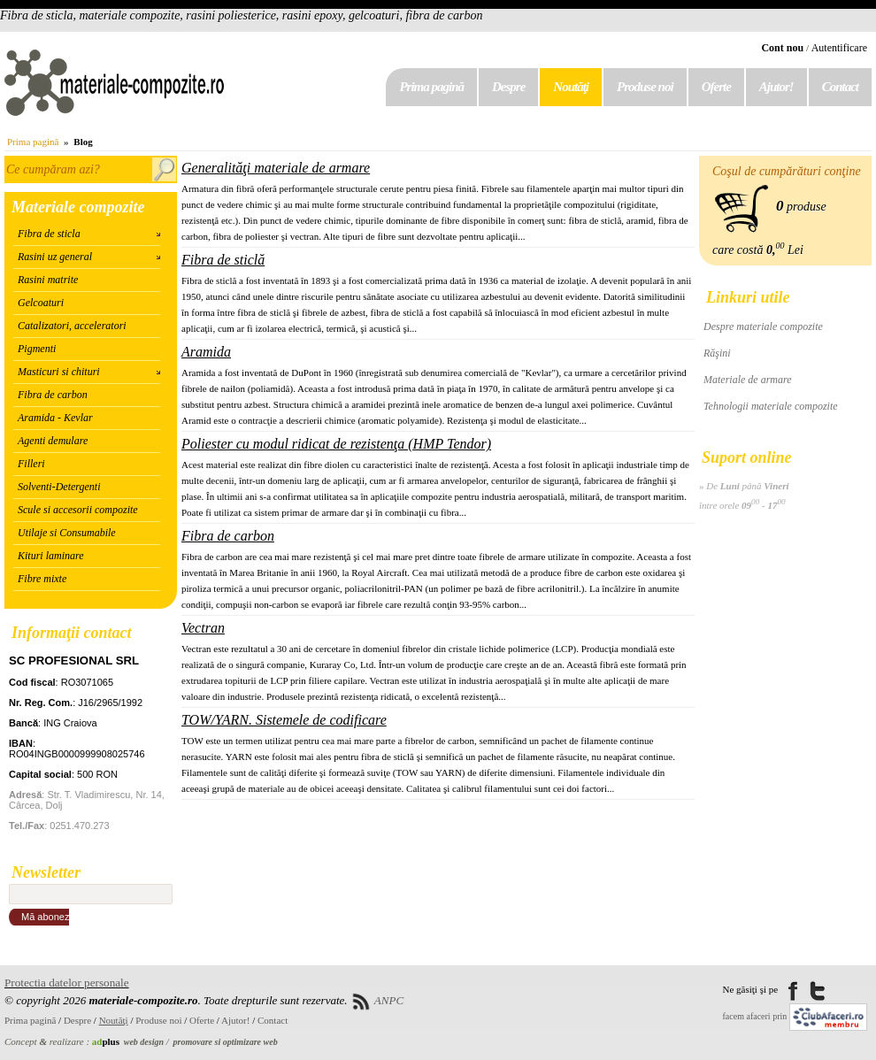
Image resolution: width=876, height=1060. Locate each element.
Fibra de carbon (53, 394)
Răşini (717, 353)
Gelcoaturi (41, 302)
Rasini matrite (48, 279)
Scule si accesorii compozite (78, 509)
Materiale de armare (747, 379)
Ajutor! (776, 87)
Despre (508, 87)
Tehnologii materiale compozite (770, 406)
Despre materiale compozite (763, 326)
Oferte (716, 87)
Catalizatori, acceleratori (72, 325)
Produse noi (645, 87)
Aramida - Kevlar (55, 417)
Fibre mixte (42, 578)
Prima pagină (431, 87)
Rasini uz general (55, 256)
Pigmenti (37, 348)
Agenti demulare (53, 440)
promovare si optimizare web (225, 1042)
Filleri (31, 463)
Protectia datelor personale (66, 982)
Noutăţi (570, 87)
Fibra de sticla (49, 233)
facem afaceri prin (755, 1016)
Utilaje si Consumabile (67, 532)
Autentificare (839, 48)
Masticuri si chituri (59, 371)
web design (144, 1042)
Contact (840, 87)
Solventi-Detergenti (59, 486)
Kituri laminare (51, 555)
